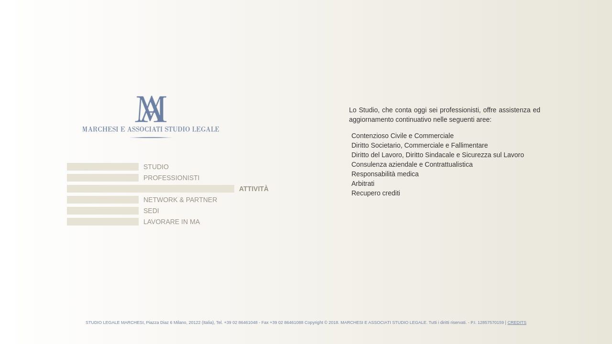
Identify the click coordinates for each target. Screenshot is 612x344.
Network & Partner (180, 200)
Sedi (151, 211)
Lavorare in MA (171, 222)
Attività (254, 189)
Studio (156, 167)
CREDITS (516, 322)
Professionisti (171, 178)
